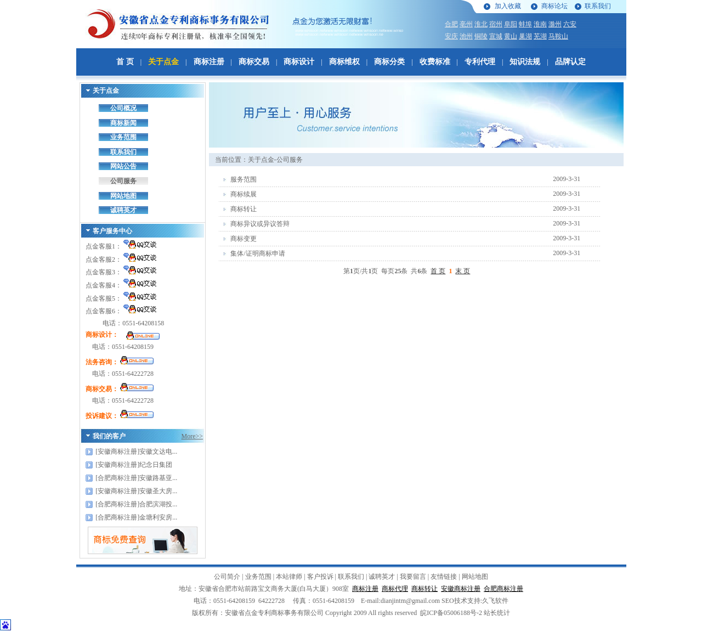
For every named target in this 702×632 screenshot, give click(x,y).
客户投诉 (320, 576)
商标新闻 (123, 123)
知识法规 (524, 62)
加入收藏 (508, 6)
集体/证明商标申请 (257, 253)
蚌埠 (525, 24)
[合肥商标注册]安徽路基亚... (136, 478)
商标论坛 (554, 6)
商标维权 (344, 62)
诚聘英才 (123, 210)
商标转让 (243, 209)
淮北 (481, 24)
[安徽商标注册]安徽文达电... (136, 451)
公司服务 (123, 181)
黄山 (510, 36)
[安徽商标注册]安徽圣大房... (136, 491)
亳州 (466, 24)
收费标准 (435, 62)
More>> (192, 436)
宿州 (495, 24)
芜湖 (540, 36)
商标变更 (243, 238)
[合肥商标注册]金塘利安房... (136, 517)
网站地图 (123, 196)
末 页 (462, 271)
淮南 (540, 24)
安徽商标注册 (460, 588)
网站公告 (123, 166)
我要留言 (413, 576)
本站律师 (289, 576)
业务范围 (123, 137)
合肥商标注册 (503, 588)
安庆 (451, 36)
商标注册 (209, 62)
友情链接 (444, 576)
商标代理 (395, 588)
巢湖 (525, 36)
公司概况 (123, 108)
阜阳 (510, 24)
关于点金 (163, 62)
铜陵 (481, 36)
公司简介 (227, 576)
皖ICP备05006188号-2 (451, 613)
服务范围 (243, 179)
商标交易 (254, 62)
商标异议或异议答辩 (260, 224)
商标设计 (299, 62)
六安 (569, 24)
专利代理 (480, 62)
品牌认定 (570, 62)
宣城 (495, 36)
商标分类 (389, 62)
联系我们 (598, 6)
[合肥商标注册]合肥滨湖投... (136, 504)
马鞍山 (558, 36)
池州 (466, 36)
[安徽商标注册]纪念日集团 (133, 465)
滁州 (555, 24)
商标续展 (243, 194)
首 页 (125, 62)
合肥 (451, 24)
